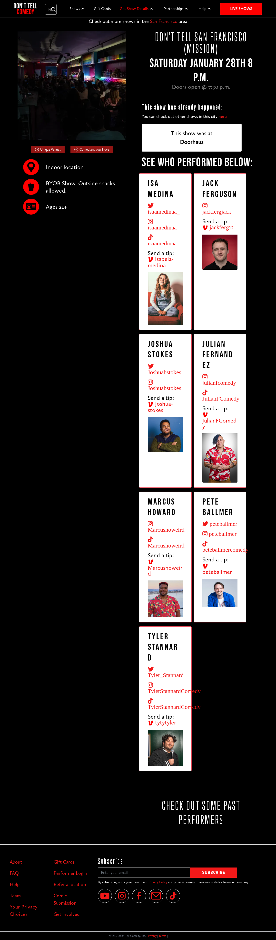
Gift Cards (102, 8)
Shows (74, 8)
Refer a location (70, 884)
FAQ (14, 873)
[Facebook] (139, 896)
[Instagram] (122, 896)
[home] (25, 8)
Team (15, 896)
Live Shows (241, 8)
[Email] (156, 896)
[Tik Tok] (173, 896)
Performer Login (70, 873)
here (222, 116)
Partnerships (173, 8)
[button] (77, 9)
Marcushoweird (165, 568)
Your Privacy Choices (24, 910)
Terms (162, 936)
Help (202, 8)
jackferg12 (218, 227)
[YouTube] (105, 896)
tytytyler (162, 722)
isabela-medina (161, 262)
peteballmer (217, 569)
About (16, 862)
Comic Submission (65, 899)
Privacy (152, 936)
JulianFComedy (219, 421)
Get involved (67, 914)
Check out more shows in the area (138, 21)
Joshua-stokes (160, 407)
